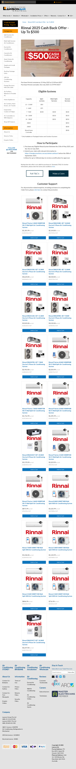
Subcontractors (44, 691)
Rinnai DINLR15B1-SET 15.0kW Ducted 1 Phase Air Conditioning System (33, 272)
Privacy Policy (17, 688)
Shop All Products (9, 122)
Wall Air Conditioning (31, 690)
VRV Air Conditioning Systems (8, 79)
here (53, 166)
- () (70, 16)
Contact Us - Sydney (6, 688)
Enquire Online (8, 140)
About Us (7, 132)
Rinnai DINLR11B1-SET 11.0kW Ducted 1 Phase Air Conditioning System (33, 318)
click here (37, 190)
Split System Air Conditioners (9, 36)
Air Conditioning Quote (31, 705)
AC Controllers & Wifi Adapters (9, 117)
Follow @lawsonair (11, 149)
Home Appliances (9, 99)
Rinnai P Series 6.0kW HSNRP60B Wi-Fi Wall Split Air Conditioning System (60, 411)
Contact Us (61, 16)
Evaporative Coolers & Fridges (9, 111)
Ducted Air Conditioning (31, 683)
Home (24, 22)
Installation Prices (36, 16)
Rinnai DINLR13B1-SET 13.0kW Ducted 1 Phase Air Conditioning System (60, 272)
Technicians (43, 696)
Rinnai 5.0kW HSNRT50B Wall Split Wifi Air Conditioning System (60, 549)
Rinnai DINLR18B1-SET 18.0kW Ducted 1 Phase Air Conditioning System (60, 225)
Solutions (16, 16)
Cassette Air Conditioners (8, 54)
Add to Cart (34, 238)
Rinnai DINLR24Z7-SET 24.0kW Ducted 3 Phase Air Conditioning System (33, 642)
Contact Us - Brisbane (6, 681)
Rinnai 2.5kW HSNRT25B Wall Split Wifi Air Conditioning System (60, 595)
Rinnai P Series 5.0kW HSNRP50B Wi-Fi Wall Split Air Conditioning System (33, 225)
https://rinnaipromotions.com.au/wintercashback (41, 153)
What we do (7, 16)
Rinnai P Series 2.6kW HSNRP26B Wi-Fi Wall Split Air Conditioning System (33, 503)
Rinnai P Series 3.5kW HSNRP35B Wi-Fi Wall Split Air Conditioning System (60, 457)
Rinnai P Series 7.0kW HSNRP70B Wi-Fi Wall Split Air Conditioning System (33, 411)
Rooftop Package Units (9, 72)
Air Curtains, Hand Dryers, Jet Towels (10, 104)
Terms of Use (17, 681)
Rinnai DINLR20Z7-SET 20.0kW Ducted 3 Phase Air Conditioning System (33, 457)
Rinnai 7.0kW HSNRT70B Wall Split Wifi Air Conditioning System (34, 549)
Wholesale (25, 16)
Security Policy (17, 700)
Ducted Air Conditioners (8, 48)
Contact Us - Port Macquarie (6, 695)
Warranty (53, 16)
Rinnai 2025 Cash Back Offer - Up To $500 (41, 22)
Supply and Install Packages (9, 66)
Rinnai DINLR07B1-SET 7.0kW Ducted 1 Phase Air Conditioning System (33, 364)
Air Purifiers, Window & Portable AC (10, 93)
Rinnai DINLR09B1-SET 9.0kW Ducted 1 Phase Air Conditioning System (60, 318)
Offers (46, 16)
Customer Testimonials (43, 681)
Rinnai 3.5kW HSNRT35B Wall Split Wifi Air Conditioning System (34, 595)
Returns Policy (8, 136)
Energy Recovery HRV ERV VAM (9, 86)
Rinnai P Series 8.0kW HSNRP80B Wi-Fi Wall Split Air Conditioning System (60, 364)
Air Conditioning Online (31, 697)
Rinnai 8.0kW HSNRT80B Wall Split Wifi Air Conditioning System (60, 502)
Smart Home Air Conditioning (9, 60)
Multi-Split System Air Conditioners (9, 42)
